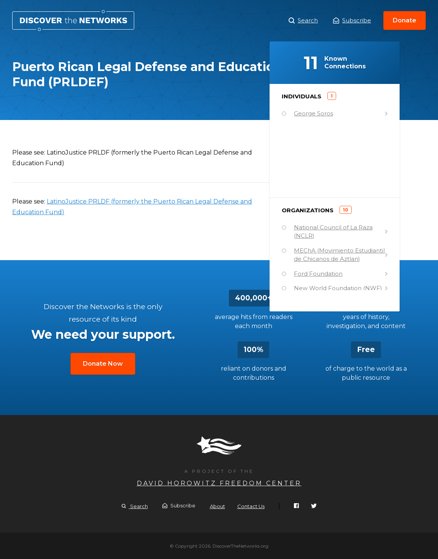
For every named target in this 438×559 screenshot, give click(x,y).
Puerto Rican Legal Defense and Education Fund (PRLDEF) (73, 20)
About (217, 506)
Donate (404, 20)
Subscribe (352, 20)
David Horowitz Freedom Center (219, 483)
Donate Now (103, 363)
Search (303, 20)
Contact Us (251, 506)
